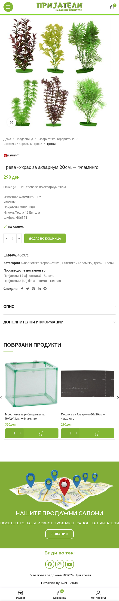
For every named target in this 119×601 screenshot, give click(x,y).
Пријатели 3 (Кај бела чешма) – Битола (32, 281)
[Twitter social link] (27, 289)
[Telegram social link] (45, 289)
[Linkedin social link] (39, 289)
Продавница (24, 139)
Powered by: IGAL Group (59, 583)
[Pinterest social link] (34, 289)
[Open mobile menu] (8, 7)
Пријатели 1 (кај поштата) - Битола (28, 276)
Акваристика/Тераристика (56, 139)
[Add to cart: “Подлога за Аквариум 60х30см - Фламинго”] (87, 433)
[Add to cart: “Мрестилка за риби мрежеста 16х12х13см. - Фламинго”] (31, 433)
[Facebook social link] (22, 289)
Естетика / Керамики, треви (23, 144)
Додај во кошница (45, 238)
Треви (50, 144)
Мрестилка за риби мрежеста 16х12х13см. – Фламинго (25, 416)
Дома (7, 139)
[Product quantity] (12, 238)
